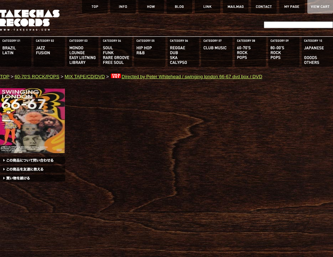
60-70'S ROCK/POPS (37, 76)
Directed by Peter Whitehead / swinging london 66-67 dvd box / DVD (186, 76)
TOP (4, 76)
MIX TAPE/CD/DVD (85, 76)
